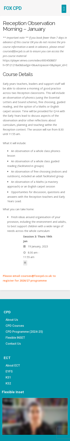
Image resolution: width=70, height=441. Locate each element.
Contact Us (13, 343)
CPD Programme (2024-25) (24, 331)
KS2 (8, 383)
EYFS (9, 371)
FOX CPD (12, 8)
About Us (12, 320)
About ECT (13, 365)
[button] (64, 9)
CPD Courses (15, 325)
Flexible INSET (15, 337)
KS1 (8, 377)
